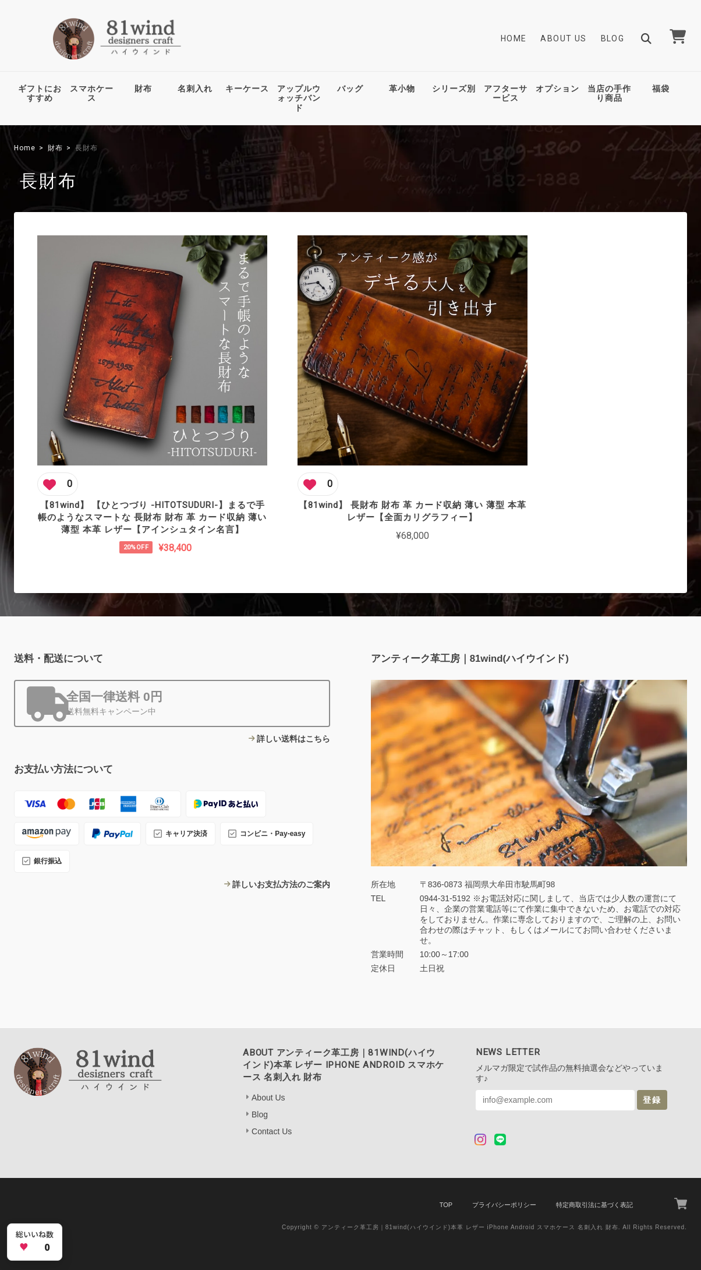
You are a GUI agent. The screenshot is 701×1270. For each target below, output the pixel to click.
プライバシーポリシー (504, 1184)
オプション (557, 88)
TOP (446, 1184)
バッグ (350, 88)
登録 (652, 1080)
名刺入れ (195, 88)
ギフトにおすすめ (40, 93)
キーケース (247, 88)
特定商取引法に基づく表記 (594, 1184)
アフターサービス (505, 93)
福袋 (661, 88)
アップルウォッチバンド (299, 98)
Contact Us (272, 1111)
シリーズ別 (454, 88)
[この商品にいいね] (57, 450)
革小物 (402, 88)
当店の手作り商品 (609, 93)
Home (514, 38)
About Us (563, 38)
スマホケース (92, 93)
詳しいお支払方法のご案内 (281, 864)
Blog (613, 38)
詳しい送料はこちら (293, 719)
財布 (143, 88)
